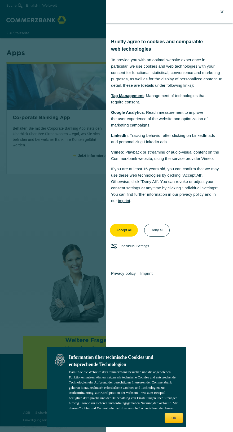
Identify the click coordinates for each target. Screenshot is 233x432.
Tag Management (127, 95)
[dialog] (116, 216)
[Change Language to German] (222, 12)
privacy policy (191, 194)
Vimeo (117, 152)
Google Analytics (127, 112)
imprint (124, 200)
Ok (174, 418)
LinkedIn (119, 135)
